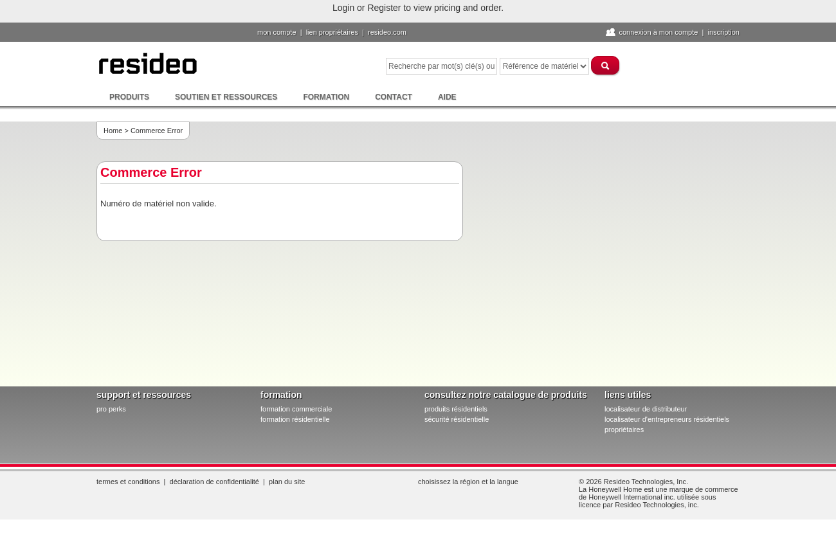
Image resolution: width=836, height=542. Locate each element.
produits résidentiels (455, 409)
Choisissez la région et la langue (468, 481)
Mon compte (276, 32)
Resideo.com (387, 32)
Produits (129, 97)
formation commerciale (296, 409)
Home (113, 130)
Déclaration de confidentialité (214, 481)
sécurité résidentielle (456, 419)
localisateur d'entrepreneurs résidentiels (666, 419)
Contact (393, 97)
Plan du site (287, 481)
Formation (326, 97)
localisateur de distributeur (645, 409)
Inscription (723, 32)
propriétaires (624, 429)
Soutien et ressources (226, 97)
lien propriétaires (332, 32)
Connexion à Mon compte (658, 32)
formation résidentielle (295, 419)
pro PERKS (111, 409)
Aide (447, 97)
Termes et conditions (127, 481)
